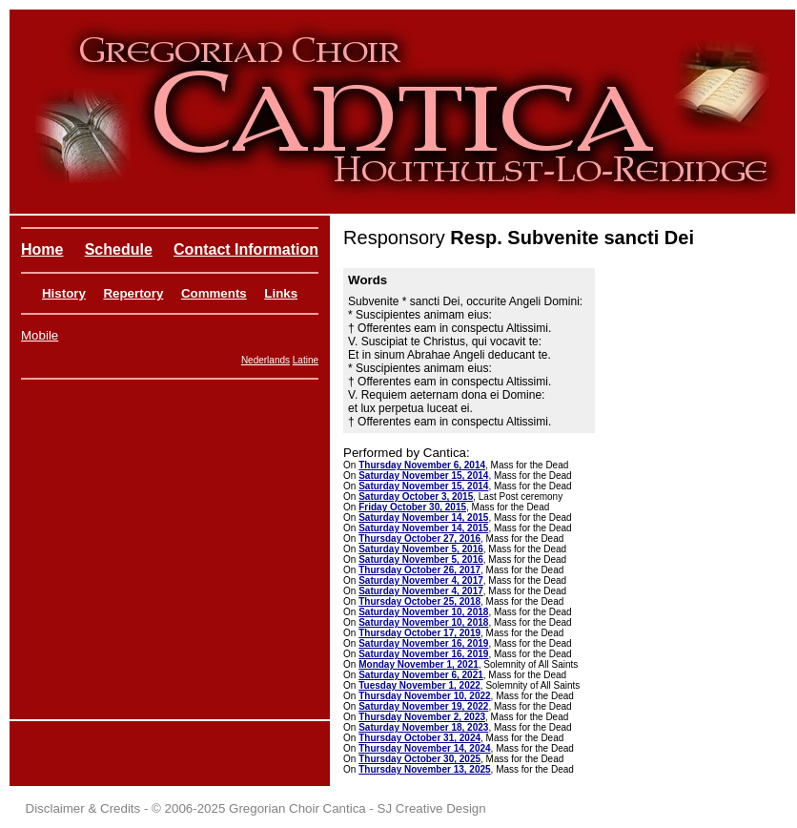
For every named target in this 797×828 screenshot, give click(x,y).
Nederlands (265, 360)
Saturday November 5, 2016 (420, 549)
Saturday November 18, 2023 (423, 727)
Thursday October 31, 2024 (419, 738)
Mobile (39, 335)
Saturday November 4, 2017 (420, 580)
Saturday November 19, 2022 (423, 706)
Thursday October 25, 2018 (419, 601)
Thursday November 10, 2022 (424, 696)
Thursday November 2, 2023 (421, 717)
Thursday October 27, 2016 (419, 538)
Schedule (119, 249)
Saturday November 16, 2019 (423, 643)
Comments (214, 293)
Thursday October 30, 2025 (419, 759)
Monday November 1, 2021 (418, 664)
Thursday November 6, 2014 (421, 465)
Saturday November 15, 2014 (423, 475)
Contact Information (246, 249)
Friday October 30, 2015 (412, 507)
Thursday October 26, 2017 (419, 570)
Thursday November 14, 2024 (424, 748)
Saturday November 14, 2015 (423, 517)
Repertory (133, 293)
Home (42, 249)
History (64, 293)
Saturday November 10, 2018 (423, 612)
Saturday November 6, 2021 (420, 675)
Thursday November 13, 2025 (424, 769)
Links (280, 293)
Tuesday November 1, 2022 (419, 685)
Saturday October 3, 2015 (415, 496)
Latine (305, 360)
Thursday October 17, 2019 (419, 633)
